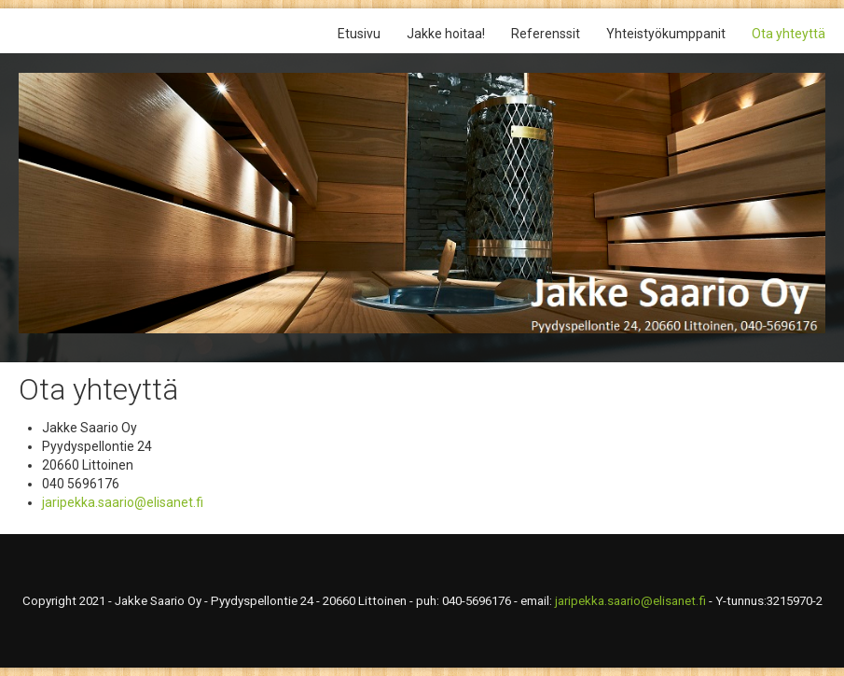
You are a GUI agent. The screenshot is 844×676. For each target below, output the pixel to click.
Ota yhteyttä (788, 33)
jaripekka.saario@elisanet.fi (122, 502)
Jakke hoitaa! (446, 33)
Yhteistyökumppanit (666, 33)
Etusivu (359, 33)
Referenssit (545, 33)
